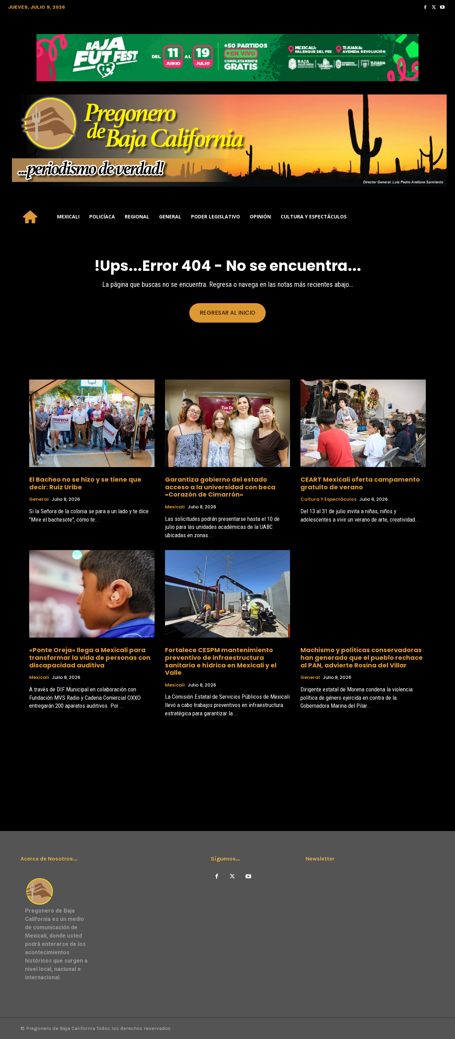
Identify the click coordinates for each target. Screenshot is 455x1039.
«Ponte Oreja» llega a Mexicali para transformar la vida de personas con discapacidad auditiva (89, 658)
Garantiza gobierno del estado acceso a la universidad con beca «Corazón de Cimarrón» (220, 487)
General (39, 499)
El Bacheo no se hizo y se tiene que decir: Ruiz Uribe (85, 483)
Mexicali (175, 507)
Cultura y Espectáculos (328, 499)
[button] (438, 216)
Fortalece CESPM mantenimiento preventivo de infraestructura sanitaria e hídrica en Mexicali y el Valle (220, 661)
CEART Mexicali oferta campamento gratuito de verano (360, 483)
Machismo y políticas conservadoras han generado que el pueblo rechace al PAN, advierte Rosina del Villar (361, 658)
